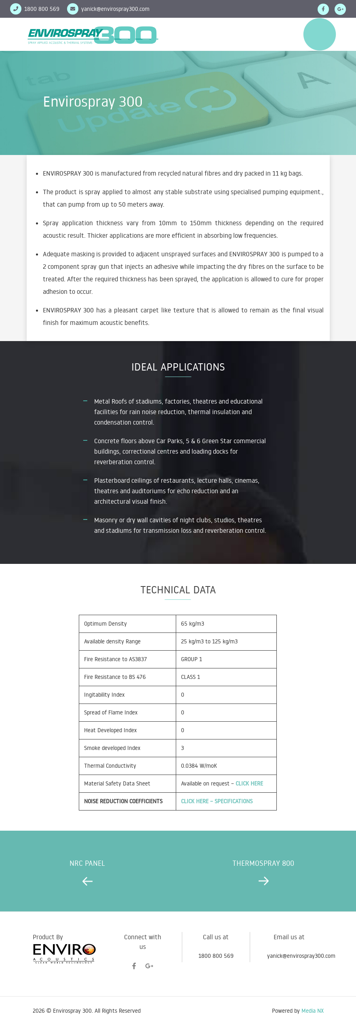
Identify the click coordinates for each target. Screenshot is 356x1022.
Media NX (312, 1010)
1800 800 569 (216, 955)
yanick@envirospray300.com (115, 9)
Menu (319, 34)
